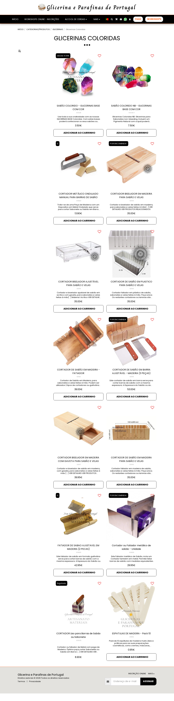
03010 (131, 472)
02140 (132, 296)
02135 (79, 296)
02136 (132, 208)
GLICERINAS (58, 29)
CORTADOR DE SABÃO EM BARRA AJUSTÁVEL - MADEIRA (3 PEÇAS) (131, 379)
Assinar (148, 688)
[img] (78, 260)
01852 (131, 644)
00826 (131, 560)
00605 (78, 648)
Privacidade (35, 689)
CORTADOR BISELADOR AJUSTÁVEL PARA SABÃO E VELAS (78, 290)
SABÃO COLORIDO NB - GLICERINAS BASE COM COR (131, 115)
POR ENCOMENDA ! (118, 151)
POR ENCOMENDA (118, 327)
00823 (78, 208)
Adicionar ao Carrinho (79, 140)
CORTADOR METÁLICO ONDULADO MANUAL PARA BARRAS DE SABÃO (78, 203)
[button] (112, 19)
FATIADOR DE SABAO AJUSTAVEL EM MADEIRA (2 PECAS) (78, 554)
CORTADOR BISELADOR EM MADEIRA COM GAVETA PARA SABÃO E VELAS (78, 466)
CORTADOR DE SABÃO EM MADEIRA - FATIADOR (78, 379)
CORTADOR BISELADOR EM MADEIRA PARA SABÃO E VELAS (131, 203)
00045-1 (132, 120)
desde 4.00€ (63, 63)
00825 (78, 560)
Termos (21, 689)
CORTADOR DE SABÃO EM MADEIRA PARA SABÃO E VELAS (131, 466)
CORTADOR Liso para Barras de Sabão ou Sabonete (78, 642)
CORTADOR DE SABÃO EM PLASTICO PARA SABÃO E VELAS (131, 290)
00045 (78, 120)
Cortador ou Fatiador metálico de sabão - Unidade (131, 554)
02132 (79, 384)
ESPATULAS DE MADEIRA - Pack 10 (131, 641)
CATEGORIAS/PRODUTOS (38, 29)
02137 (79, 472)
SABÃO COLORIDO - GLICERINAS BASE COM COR (78, 115)
